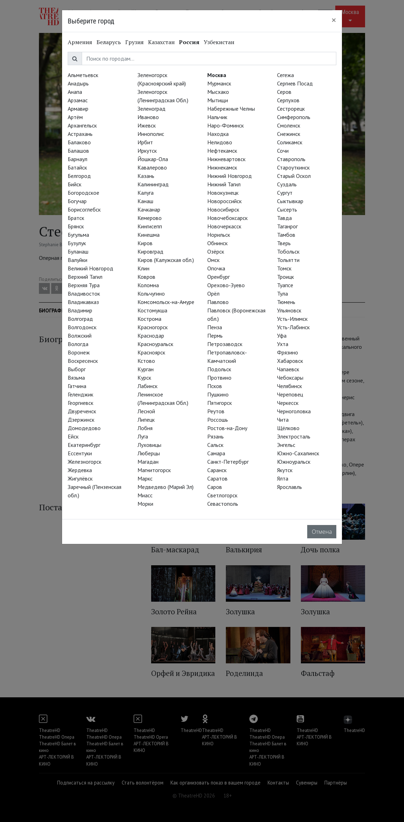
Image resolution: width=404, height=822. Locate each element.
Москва (216, 74)
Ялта (282, 478)
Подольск (219, 369)
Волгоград (80, 318)
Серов (284, 91)
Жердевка (80, 470)
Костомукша (152, 310)
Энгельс (286, 444)
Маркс (145, 478)
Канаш (145, 201)
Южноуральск (293, 461)
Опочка (216, 268)
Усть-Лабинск (293, 327)
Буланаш (78, 251)
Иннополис (150, 133)
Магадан (148, 461)
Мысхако (218, 91)
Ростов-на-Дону (227, 427)
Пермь (215, 335)
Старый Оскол (294, 175)
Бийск (74, 184)
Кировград (150, 251)
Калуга (145, 192)
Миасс (145, 495)
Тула (282, 293)
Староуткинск (293, 167)
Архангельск (82, 125)
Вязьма (76, 377)
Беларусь (108, 42)
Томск (284, 268)
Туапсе (285, 285)
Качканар (148, 209)
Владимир (80, 310)
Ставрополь (291, 159)
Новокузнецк (222, 192)
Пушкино (218, 394)
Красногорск (152, 327)
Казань (145, 175)
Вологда (78, 343)
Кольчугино (151, 293)
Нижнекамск (222, 167)
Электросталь (293, 436)
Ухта (282, 343)
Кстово (146, 360)
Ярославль (289, 486)
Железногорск (84, 461)
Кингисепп (149, 226)
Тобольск (288, 251)
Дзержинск (81, 419)
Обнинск (217, 243)
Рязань (215, 436)
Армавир (78, 108)
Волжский (80, 335)
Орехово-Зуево (226, 285)
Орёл (213, 293)
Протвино (219, 377)
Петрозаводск (224, 343)
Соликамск (289, 142)
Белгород (79, 175)
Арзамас (78, 100)
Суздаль (287, 184)
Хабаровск (290, 360)
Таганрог (287, 226)
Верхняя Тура (84, 285)
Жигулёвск (80, 478)
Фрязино (287, 352)
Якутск (284, 470)
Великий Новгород (90, 268)
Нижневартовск (226, 159)
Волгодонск (82, 327)
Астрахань (80, 133)
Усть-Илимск (292, 318)
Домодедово (84, 427)
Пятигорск (219, 402)
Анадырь (78, 83)
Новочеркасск (224, 226)
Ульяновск (289, 310)
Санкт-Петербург (228, 461)
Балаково (79, 142)
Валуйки (77, 259)
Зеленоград (151, 108)
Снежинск (288, 133)
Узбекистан (219, 42)
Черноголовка (294, 411)
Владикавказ (83, 301)
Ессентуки (80, 453)
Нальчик (217, 116)
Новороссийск (224, 201)
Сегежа (285, 74)
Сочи (283, 150)
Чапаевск (288, 369)
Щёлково (288, 427)
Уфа (282, 335)
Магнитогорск (154, 470)
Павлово (218, 301)
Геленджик (80, 394)
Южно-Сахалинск (298, 453)
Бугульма (78, 234)
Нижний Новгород (229, 175)
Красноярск (151, 352)
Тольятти (288, 259)
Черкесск (287, 402)
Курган (145, 369)
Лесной (146, 411)
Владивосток (84, 293)
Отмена (322, 532)
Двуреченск (82, 411)
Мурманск (219, 83)
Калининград (153, 184)
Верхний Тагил (85, 276)
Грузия (134, 42)
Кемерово (149, 217)
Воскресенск (83, 360)
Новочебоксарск (227, 217)
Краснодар (150, 335)
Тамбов (286, 234)
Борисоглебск (84, 209)
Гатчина (77, 385)
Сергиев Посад (295, 83)
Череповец (290, 394)
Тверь (284, 243)
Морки (145, 503)
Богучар (77, 201)
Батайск (77, 167)
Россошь (217, 419)
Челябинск (289, 385)
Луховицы (149, 444)
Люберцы (148, 453)
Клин (143, 268)
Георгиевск (80, 402)
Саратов (217, 478)
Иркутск (147, 150)
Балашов (78, 150)
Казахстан (161, 42)
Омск (213, 259)
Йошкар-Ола (152, 159)
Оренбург (218, 276)
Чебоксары (290, 377)
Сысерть (287, 209)
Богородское (83, 192)
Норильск (218, 234)
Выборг (77, 369)
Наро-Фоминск (225, 125)
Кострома (149, 318)
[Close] (334, 20)
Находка (218, 133)
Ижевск (146, 125)
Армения (80, 42)
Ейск (73, 436)
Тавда (284, 217)
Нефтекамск (222, 150)
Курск (144, 377)
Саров (214, 486)
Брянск (76, 226)
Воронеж (79, 352)
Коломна (148, 285)
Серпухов (288, 100)
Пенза (214, 327)
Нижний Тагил (224, 184)
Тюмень (286, 301)
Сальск (215, 444)
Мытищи (217, 100)
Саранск (217, 470)
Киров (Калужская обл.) (165, 259)
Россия (189, 42)
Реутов (215, 411)
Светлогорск (222, 495)
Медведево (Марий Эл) (165, 486)
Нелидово (219, 142)
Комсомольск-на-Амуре (165, 301)
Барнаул (77, 159)
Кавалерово (152, 167)
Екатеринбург (84, 444)
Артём (75, 116)
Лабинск (147, 385)
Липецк (146, 419)
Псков (214, 385)
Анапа (75, 91)
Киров (145, 243)
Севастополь (222, 503)
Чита (283, 419)
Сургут (284, 192)
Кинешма (148, 234)
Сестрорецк (291, 108)
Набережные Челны (231, 108)
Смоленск (288, 125)
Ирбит (145, 142)
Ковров (146, 276)
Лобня (145, 427)
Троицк (285, 276)
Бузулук (77, 243)
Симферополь (293, 116)
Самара (216, 453)
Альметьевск (83, 74)
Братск (76, 217)
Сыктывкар (290, 201)
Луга (142, 436)
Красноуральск (155, 343)
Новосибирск (223, 209)
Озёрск (215, 251)
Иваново (148, 116)
